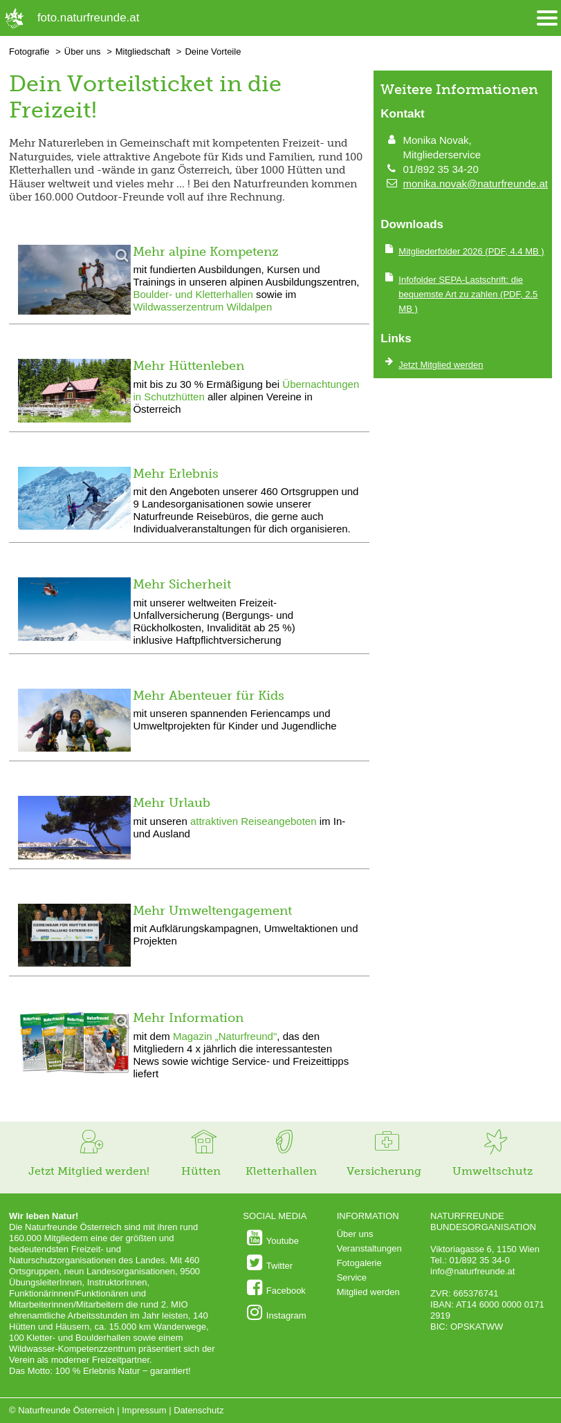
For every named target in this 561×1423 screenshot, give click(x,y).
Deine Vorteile (213, 51)
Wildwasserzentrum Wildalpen (202, 307)
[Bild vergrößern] (74, 281)
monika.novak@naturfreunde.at (475, 183)
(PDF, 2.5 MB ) (467, 294)
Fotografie (29, 51)
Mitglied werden (368, 1292)
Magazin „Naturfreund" (225, 1036)
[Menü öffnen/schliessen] (547, 18)
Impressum (144, 1410)
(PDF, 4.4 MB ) (471, 251)
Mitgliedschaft (143, 51)
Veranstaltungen (369, 1248)
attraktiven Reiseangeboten (253, 821)
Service (352, 1277)
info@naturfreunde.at (472, 1271)
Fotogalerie (359, 1263)
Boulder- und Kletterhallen (194, 294)
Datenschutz (198, 1410)
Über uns (82, 51)
